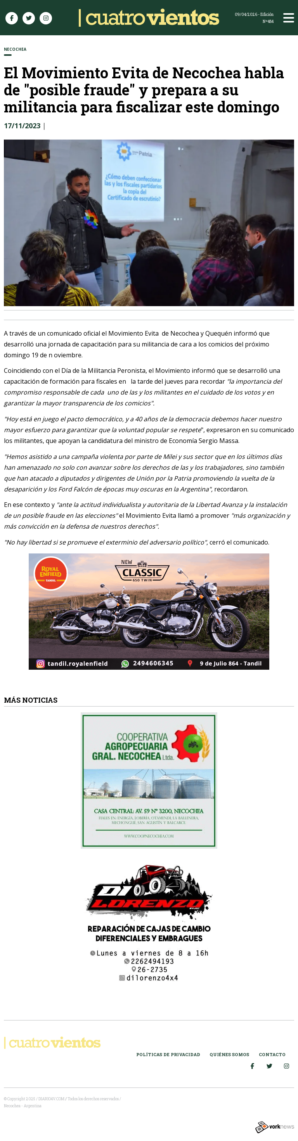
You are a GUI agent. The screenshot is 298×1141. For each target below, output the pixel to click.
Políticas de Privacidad (168, 1054)
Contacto (272, 1054)
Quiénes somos (229, 1054)
